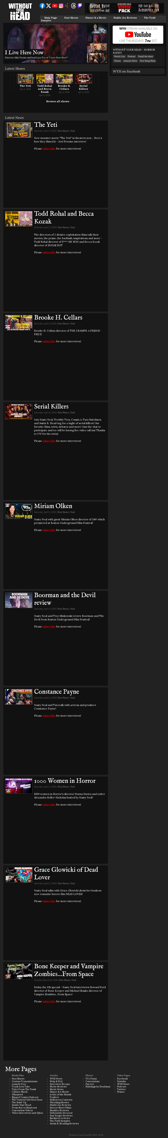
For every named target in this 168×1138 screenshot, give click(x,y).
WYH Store (123, 1084)
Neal (72, 130)
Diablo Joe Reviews (125, 17)
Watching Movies (59, 1102)
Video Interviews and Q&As (27, 1113)
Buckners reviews (60, 1118)
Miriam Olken (53, 506)
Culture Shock (19, 1091)
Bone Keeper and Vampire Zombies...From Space (68, 970)
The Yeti (25, 85)
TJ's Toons (91, 1078)
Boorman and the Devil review (65, 599)
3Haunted (17, 1094)
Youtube (121, 1081)
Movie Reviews (58, 1086)
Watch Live (119, 56)
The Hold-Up (19, 1102)
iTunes (117, 60)
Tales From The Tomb (24, 1089)
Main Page (50, 17)
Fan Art (90, 1084)
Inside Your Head (21, 1105)
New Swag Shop (147, 60)
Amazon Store (130, 60)
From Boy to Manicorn (24, 1107)
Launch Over (19, 1084)
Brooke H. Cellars (64, 87)
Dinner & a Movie (95, 17)
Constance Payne (56, 692)
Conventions (93, 1081)
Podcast (131, 56)
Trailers (54, 1097)
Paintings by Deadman (98, 1086)
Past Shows (71, 17)
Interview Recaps (60, 1084)
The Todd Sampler (60, 1120)
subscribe (49, 148)
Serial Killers (83, 87)
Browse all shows (57, 101)
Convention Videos (22, 1110)
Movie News (56, 1089)
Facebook (122, 1078)
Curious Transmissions (24, 1081)
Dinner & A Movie (59, 1091)
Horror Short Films (60, 1107)
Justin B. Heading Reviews (64, 1123)
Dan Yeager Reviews (61, 1115)
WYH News (56, 1078)
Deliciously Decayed (61, 1113)
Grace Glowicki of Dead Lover (66, 874)
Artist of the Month (60, 1094)
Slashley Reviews (59, 1110)
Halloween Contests (61, 1099)
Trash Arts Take (21, 1086)
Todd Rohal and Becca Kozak (44, 88)
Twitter (121, 1089)
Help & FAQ (56, 1081)
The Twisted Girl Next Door (27, 1099)
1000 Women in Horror (64, 781)
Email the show (145, 56)
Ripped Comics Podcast (25, 1097)
